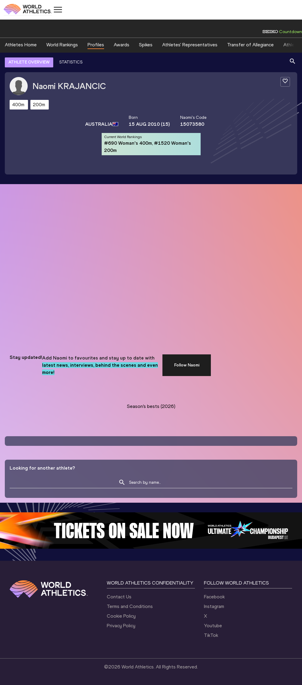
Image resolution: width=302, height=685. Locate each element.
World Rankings (62, 45)
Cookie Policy (121, 616)
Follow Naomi (186, 365)
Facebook (214, 597)
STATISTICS (70, 62)
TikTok (211, 635)
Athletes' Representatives (189, 45)
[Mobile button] (58, 10)
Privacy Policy (121, 625)
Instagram (214, 606)
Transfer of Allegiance (250, 45)
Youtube (213, 625)
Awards (121, 45)
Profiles (96, 45)
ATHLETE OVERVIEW (29, 62)
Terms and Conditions (130, 606)
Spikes (146, 45)
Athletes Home (21, 45)
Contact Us (119, 597)
